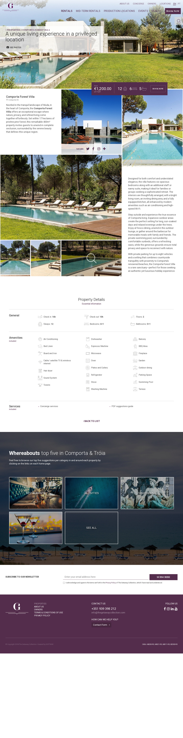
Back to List (91, 421)
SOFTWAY (49, 644)
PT (179, 4)
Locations (165, 3)
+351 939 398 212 (104, 609)
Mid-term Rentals (88, 11)
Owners (152, 3)
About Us (124, 3)
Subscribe (163, 577)
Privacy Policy (111, 583)
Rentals (66, 11)
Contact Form (101, 624)
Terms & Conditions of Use (48, 612)
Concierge (138, 3)
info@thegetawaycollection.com (108, 612)
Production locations (119, 11)
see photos (14, 47)
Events (143, 11)
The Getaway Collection (9, 5)
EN (174, 4)
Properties (12, 29)
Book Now (172, 11)
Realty (156, 11)
